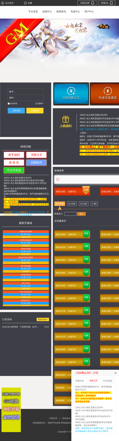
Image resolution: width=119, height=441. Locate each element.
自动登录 (12, 103)
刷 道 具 (14, 162)
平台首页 (33, 11)
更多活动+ (43, 319)
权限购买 (36, 162)
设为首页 (7, 2)
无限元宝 (36, 154)
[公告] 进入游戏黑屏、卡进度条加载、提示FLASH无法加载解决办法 (21, 327)
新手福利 (14, 154)
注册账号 (35, 110)
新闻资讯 (61, 11)
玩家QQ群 (87, 2)
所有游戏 (66, 418)
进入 (81, 214)
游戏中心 (47, 11)
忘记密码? (39, 103)
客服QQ (107, 2)
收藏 (28, 2)
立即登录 (16, 110)
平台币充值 (14, 170)
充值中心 (75, 11)
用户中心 (89, 11)
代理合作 (53, 418)
